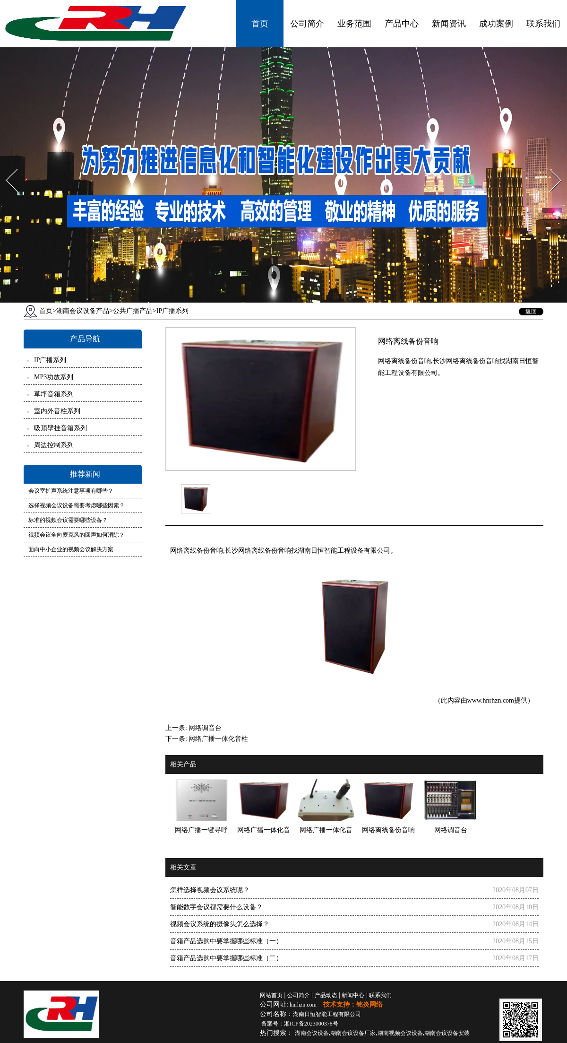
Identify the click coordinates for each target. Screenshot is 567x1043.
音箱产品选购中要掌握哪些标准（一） (226, 941)
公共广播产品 (133, 310)
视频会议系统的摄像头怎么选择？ (219, 924)
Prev (6, 165)
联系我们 (543, 23)
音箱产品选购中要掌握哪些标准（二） (226, 958)
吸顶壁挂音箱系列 (60, 428)
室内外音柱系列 (57, 411)
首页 (259, 23)
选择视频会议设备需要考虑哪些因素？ (76, 505)
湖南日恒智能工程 (327, 1014)
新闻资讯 (449, 23)
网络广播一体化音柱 (218, 738)
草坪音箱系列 (54, 394)
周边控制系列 (54, 445)
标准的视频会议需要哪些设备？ (68, 520)
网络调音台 (205, 727)
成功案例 (496, 23)
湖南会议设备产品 (82, 310)
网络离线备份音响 (196, 550)
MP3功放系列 (53, 377)
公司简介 (307, 23)
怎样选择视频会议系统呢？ (209, 890)
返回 (531, 311)
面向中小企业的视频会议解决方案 (70, 549)
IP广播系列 (50, 360)
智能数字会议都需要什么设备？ (216, 907)
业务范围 (354, 23)
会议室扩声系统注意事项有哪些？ (70, 490)
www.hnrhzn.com (490, 700)
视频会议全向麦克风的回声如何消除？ (76, 534)
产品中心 (402, 23)
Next (549, 165)
